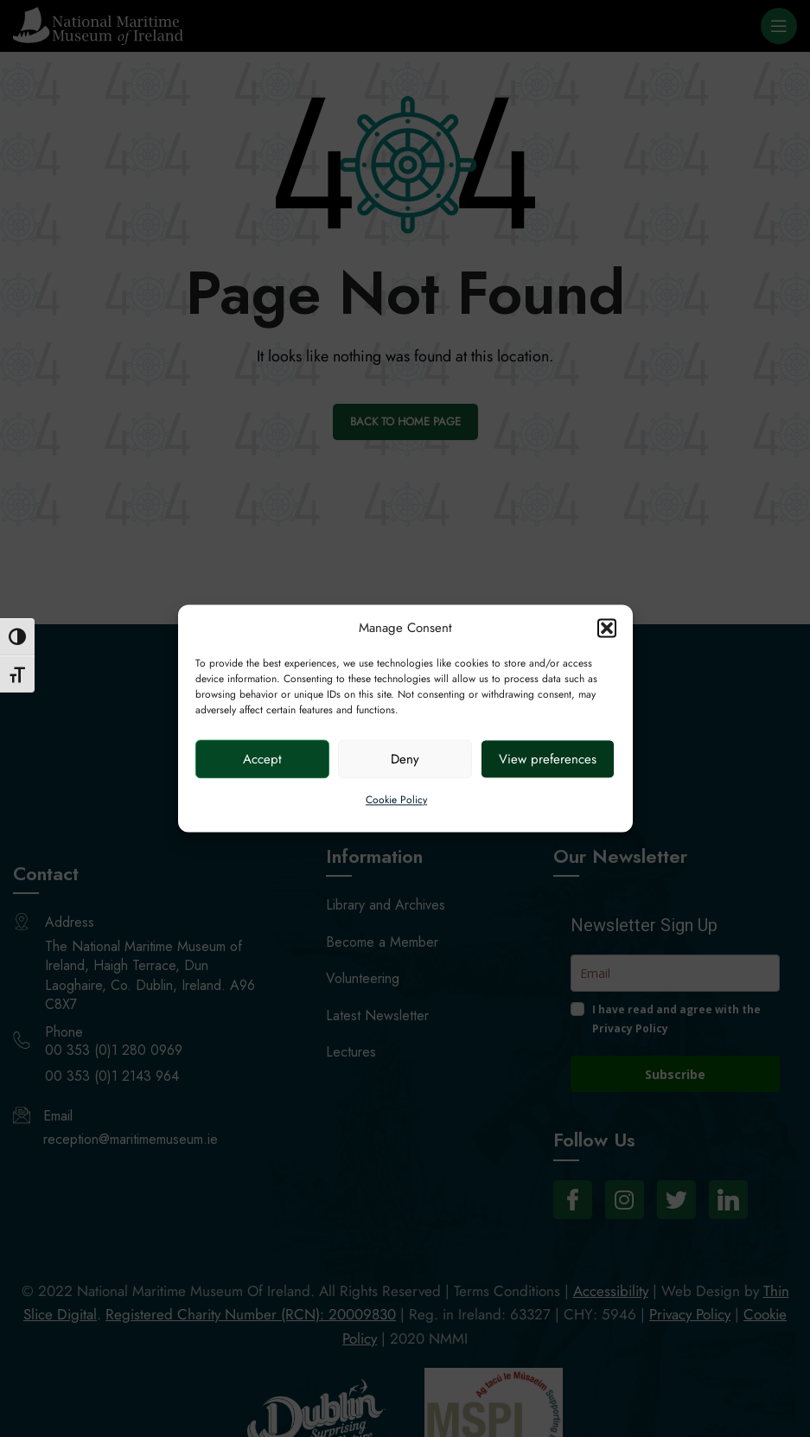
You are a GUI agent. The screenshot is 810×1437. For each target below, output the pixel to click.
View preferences (547, 759)
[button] (606, 627)
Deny (405, 759)
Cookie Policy (396, 800)
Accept (262, 759)
